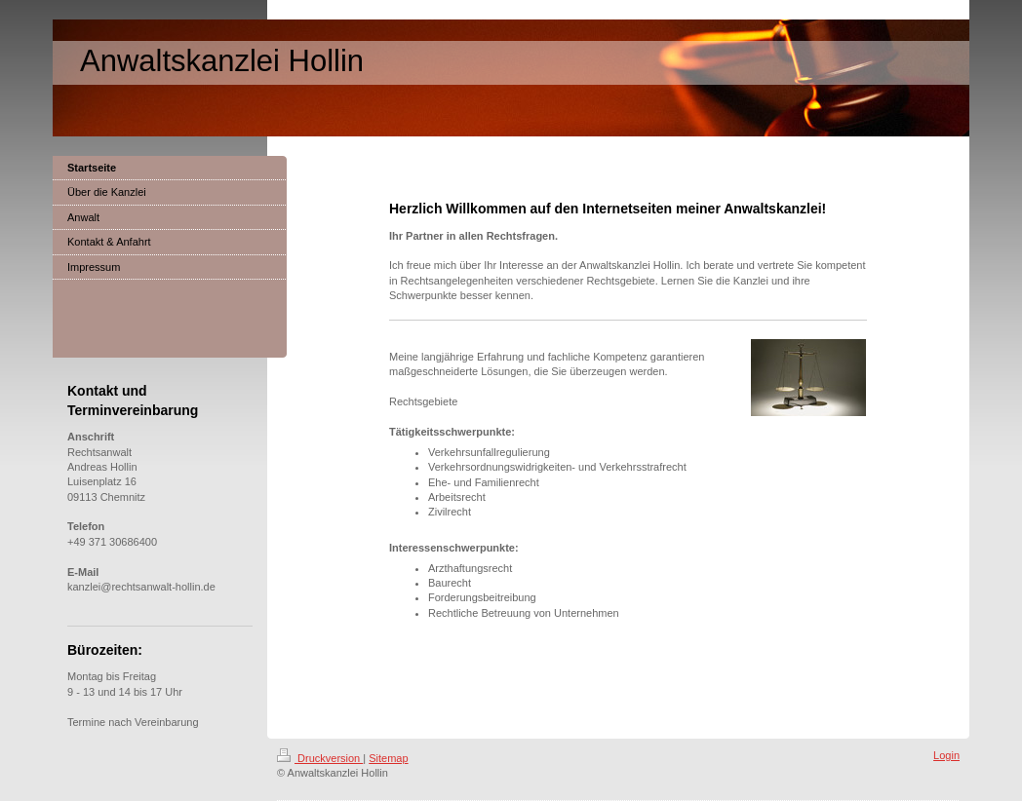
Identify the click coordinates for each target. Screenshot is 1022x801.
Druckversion (320, 758)
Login (946, 755)
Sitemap (388, 758)
